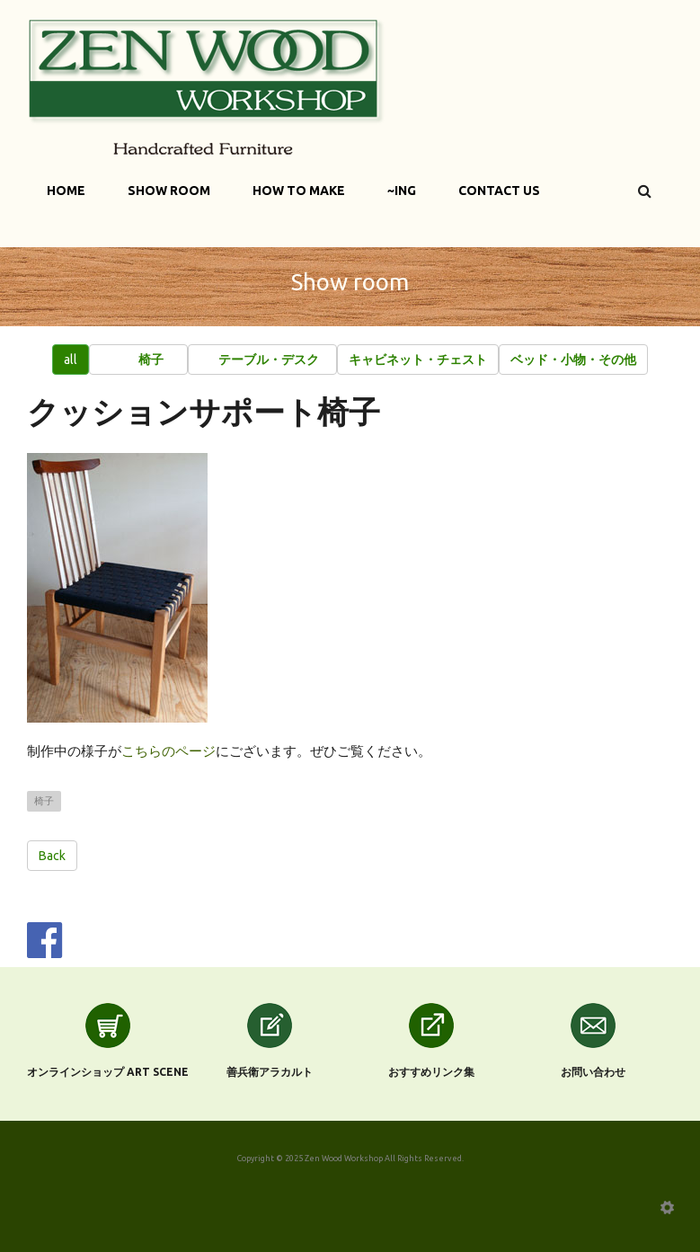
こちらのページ (168, 751)
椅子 (44, 800)
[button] (138, 359)
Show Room (169, 190)
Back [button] (52, 855)
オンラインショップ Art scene (108, 1072)
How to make (299, 190)
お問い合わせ (593, 1072)
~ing (401, 190)
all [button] (70, 359)
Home (66, 190)
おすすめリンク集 (431, 1072)
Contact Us (499, 190)
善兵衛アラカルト (269, 1072)
